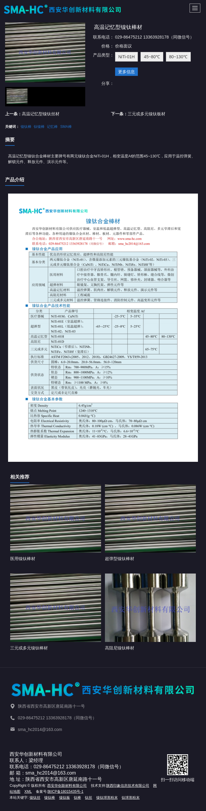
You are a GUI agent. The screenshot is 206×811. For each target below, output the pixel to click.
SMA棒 (66, 127)
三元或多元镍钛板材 (146, 113)
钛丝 (88, 797)
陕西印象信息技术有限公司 (127, 786)
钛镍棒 (39, 127)
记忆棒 (52, 127)
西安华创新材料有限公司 (67, 786)
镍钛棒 (26, 127)
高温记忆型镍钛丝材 (40, 113)
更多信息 (126, 71)
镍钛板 (64, 797)
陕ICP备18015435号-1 (65, 791)
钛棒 (77, 797)
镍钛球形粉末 (107, 797)
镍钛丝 (35, 797)
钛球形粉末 (131, 797)
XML (28, 791)
